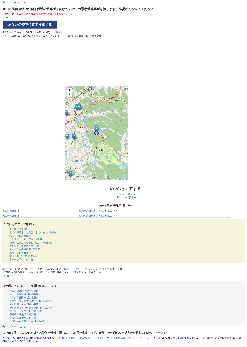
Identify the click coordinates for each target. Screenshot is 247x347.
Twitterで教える (126, 194)
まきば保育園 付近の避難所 (23, 297)
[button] (66, 113)
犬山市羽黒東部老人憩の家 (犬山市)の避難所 (33, 232)
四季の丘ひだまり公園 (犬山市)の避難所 (30, 242)
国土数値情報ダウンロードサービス (130, 337)
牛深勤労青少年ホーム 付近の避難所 (28, 321)
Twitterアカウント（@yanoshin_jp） (83, 269)
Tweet (5, 17)
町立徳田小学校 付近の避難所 (25, 304)
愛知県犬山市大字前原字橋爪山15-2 (98, 210)
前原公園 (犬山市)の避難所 (23, 256)
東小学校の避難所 (18, 229)
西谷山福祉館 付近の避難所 (23, 291)
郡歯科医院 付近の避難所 (22, 314)
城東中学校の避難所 (20, 235)
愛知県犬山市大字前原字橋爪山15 (97, 215)
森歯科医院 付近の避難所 (22, 317)
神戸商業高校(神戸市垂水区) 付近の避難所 (31, 307)
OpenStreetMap (117, 179)
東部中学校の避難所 (20, 252)
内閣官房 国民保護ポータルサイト (85, 337)
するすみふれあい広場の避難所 (26, 239)
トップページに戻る (14, 2)
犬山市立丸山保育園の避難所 (24, 249)
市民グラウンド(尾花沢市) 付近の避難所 (30, 301)
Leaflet (107, 179)
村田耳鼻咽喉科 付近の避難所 (25, 294)
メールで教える (126, 197)
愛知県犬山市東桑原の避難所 (24, 246)
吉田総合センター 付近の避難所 (26, 311)
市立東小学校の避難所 (21, 259)
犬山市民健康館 (10, 210)
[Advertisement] (123, 61)
